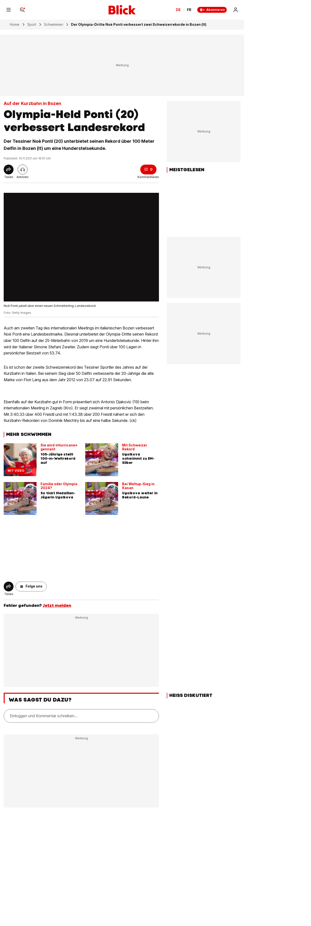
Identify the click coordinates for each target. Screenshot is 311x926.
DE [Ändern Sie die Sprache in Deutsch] (178, 10)
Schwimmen (53, 24)
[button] (31, 586)
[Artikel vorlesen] (23, 169)
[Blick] (122, 10)
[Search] (22, 10)
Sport (31, 24)
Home (14, 24)
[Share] (9, 169)
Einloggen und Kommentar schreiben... (43, 715)
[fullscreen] (81, 247)
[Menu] (9, 10)
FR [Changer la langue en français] (189, 10)
